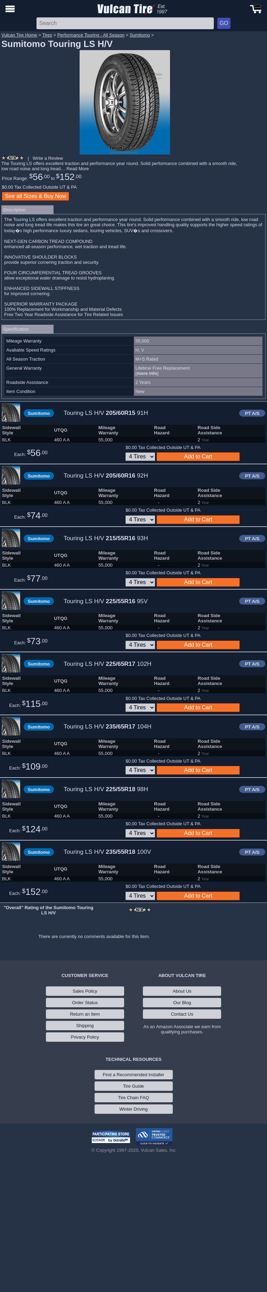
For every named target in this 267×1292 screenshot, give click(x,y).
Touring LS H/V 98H (106, 789)
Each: (31, 453)
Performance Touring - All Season (90, 35)
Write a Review (48, 158)
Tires (47, 35)
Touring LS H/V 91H (106, 412)
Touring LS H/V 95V (106, 601)
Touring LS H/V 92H (106, 475)
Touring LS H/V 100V (107, 851)
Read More (77, 168)
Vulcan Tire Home (19, 35)
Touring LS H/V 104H (107, 726)
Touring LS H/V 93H (106, 538)
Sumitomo (140, 35)
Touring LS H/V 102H (107, 663)
